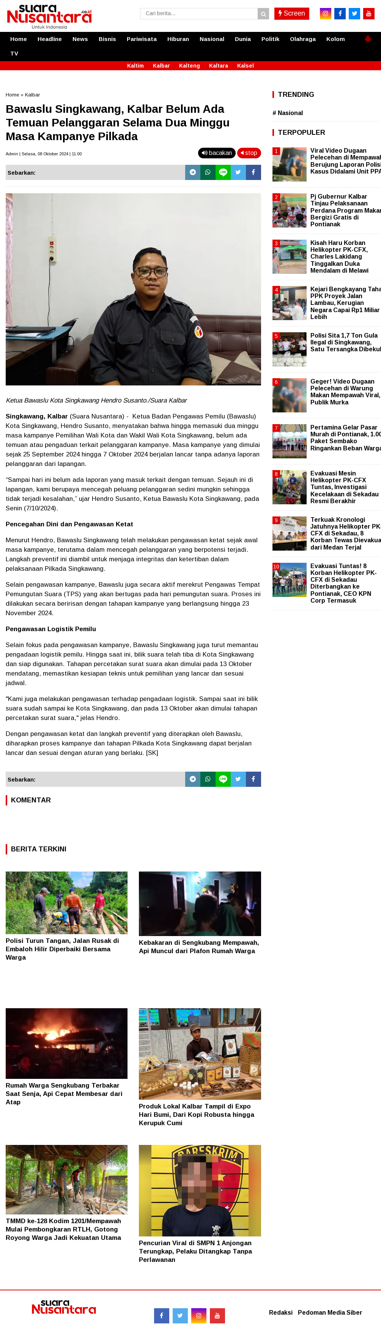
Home (18, 39)
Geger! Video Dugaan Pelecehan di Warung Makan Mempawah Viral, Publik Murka (345, 392)
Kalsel (245, 66)
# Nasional (287, 113)
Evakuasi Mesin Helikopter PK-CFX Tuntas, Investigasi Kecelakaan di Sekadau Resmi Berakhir (344, 487)
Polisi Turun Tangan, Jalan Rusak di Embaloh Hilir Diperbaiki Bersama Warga (62, 949)
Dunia (243, 39)
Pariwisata (142, 39)
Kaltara (218, 66)
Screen (292, 13)
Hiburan (178, 39)
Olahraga (303, 39)
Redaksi (281, 1312)
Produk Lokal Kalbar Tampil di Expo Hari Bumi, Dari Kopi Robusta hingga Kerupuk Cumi (196, 1115)
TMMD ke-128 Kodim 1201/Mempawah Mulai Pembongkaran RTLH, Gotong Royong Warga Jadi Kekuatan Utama (63, 1229)
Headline (50, 39)
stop (249, 153)
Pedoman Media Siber (330, 1312)
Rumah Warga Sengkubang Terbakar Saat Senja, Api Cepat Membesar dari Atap (64, 1094)
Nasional (212, 39)
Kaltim (135, 66)
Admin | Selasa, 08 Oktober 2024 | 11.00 (44, 154)
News (80, 39)
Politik (270, 39)
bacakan (217, 153)
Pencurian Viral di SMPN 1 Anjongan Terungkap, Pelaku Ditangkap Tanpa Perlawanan (195, 1251)
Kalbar (161, 66)
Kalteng (189, 66)
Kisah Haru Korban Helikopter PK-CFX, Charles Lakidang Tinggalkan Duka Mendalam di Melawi (339, 257)
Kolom (335, 39)
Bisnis (107, 39)
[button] (368, 35)
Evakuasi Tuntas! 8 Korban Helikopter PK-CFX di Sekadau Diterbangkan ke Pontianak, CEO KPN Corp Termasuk (343, 583)
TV (14, 53)
